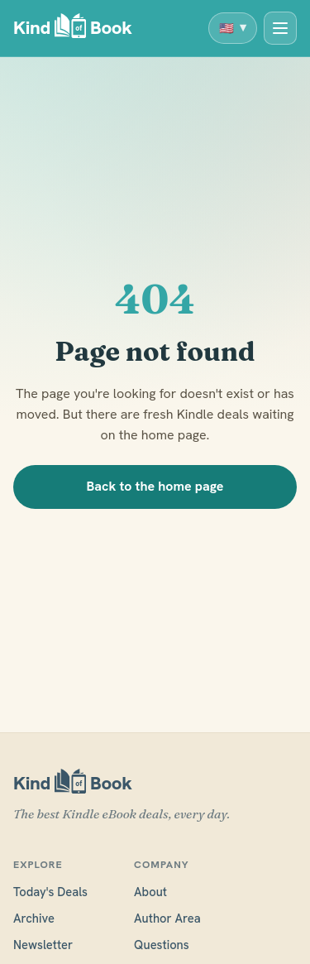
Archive (34, 918)
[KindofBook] (72, 28)
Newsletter (43, 944)
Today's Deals (50, 891)
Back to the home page (155, 486)
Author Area (167, 918)
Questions (161, 944)
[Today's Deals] (280, 28)
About (150, 891)
